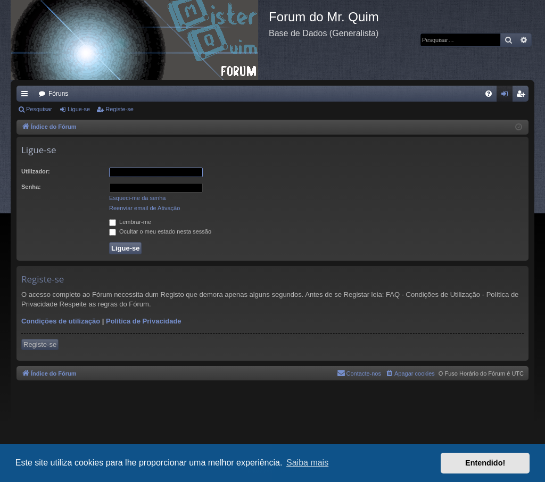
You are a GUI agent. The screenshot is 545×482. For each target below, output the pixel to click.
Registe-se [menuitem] (523, 96)
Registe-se (119, 109)
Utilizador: (35, 171)
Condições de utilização (60, 321)
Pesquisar (39, 109)
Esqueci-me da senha (137, 198)
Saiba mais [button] (307, 462)
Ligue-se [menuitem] (507, 96)
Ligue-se (79, 109)
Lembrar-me (130, 222)
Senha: (31, 187)
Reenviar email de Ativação (144, 208)
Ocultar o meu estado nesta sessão (160, 231)
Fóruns (58, 93)
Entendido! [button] (485, 463)
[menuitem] (489, 94)
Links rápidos (26, 96)
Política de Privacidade (143, 321)
